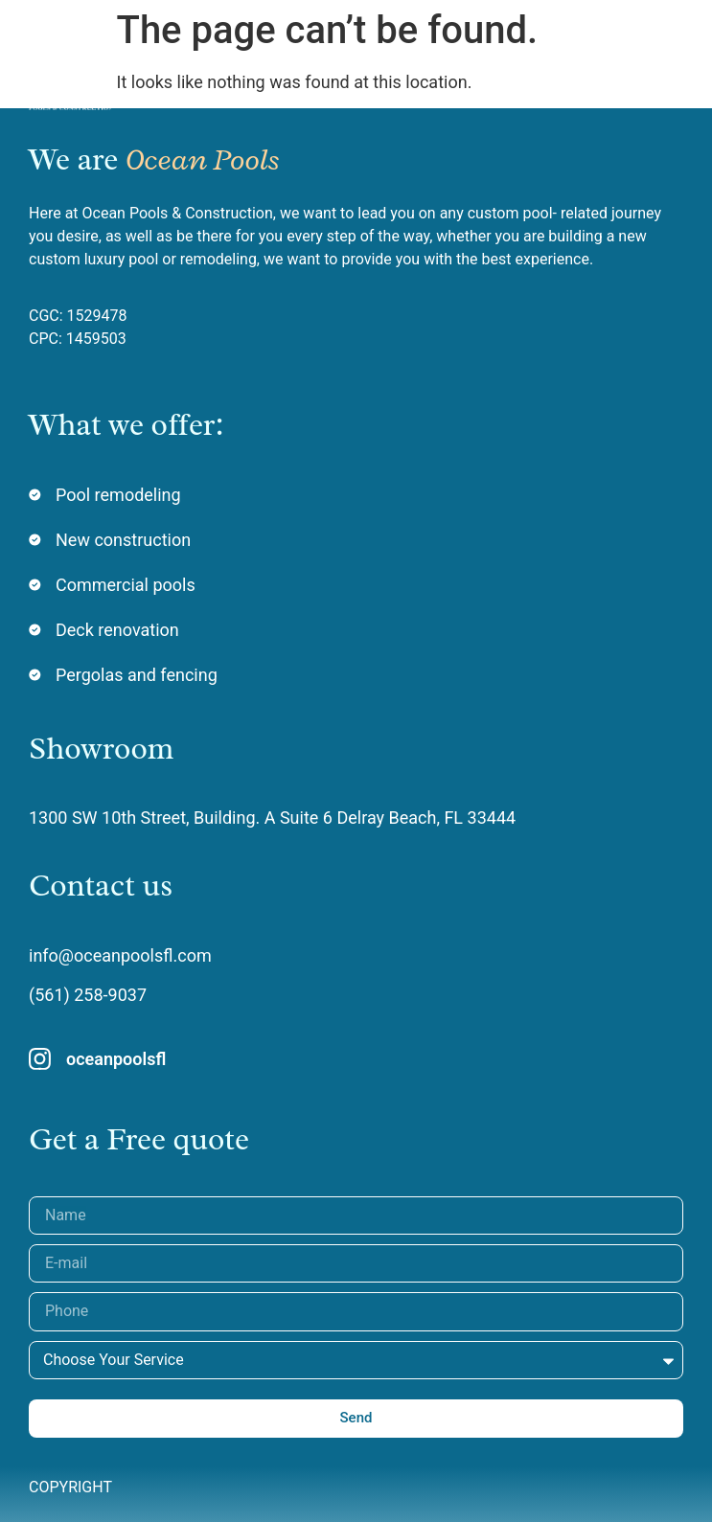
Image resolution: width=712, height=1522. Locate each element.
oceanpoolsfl (116, 1059)
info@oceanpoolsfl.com (120, 955)
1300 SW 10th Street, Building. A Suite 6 (182, 817)
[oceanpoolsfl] (40, 1059)
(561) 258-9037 (88, 995)
